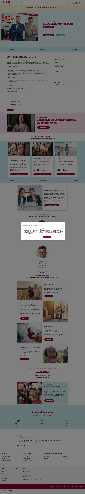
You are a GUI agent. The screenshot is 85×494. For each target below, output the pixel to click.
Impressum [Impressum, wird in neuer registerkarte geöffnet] (36, 233)
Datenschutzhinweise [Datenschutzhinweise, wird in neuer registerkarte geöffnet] (30, 233)
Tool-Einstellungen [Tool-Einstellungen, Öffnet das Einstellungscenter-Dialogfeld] (38, 237)
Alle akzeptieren (47, 237)
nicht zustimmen (58, 230)
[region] (43, 231)
